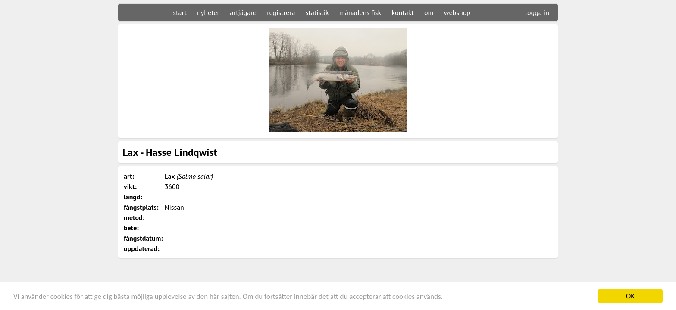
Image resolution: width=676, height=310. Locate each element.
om (429, 12)
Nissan (174, 207)
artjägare (243, 12)
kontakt (402, 12)
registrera (281, 12)
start (179, 12)
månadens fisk (360, 12)
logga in (537, 12)
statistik (317, 12)
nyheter (208, 12)
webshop (457, 12)
